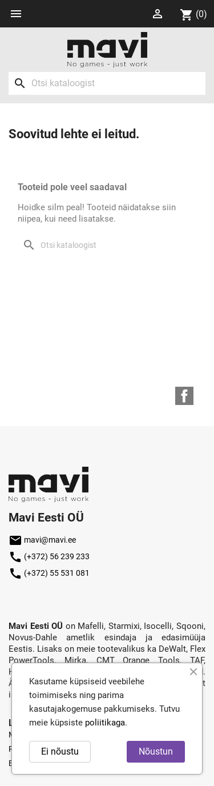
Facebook (184, 396)
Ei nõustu (60, 751)
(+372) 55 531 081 (49, 573)
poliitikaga (105, 722)
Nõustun (156, 751)
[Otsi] (107, 83)
